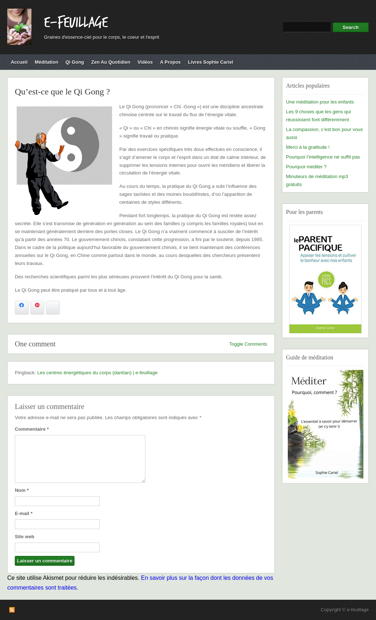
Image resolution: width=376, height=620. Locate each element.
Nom (22, 490)
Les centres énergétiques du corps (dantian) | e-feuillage (97, 372)
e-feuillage (76, 22)
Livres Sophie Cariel (210, 62)
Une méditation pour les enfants (320, 102)
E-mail (24, 513)
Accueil (19, 62)
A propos (170, 62)
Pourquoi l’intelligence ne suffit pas (323, 157)
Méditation (46, 62)
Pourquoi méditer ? (306, 166)
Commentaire (32, 429)
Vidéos (145, 62)
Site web (24, 536)
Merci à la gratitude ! (308, 147)
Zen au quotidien (111, 62)
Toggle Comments (248, 344)
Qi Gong (74, 62)
